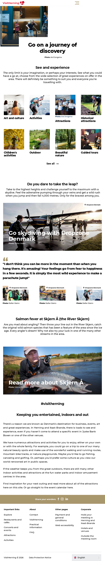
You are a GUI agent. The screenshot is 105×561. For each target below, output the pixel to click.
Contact (34, 512)
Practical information (36, 524)
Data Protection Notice (40, 555)
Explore (8, 512)
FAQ (32, 530)
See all (52, 164)
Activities (9, 538)
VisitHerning (36, 517)
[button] (64, 3)
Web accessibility (64, 523)
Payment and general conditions (63, 515)
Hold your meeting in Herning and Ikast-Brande (88, 516)
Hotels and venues (87, 527)
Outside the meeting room (89, 535)
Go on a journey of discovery (52, 49)
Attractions (10, 533)
